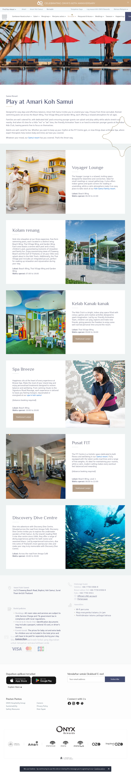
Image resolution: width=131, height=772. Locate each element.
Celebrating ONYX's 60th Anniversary (66, 3)
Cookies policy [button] (99, 769)
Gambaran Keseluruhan (21, 16)
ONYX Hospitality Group (15, 703)
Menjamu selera (58, 16)
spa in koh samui (46, 407)
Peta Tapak (41, 709)
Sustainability (11, 706)
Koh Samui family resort (89, 198)
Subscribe (115, 679)
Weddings (98, 16)
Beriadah (71, 16)
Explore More (14, 687)
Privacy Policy (42, 706)
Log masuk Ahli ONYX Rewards (98, 9)
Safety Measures (13, 709)
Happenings (120, 16)
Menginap (45, 16)
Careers (40, 703)
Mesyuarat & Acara (85, 16)
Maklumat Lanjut (76, 345)
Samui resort (33, 137)
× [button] (108, 768)
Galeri (35, 16)
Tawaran (109, 16)
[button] (10, 9)
